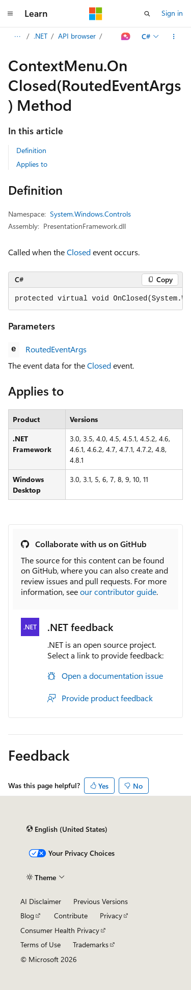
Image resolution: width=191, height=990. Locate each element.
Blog (27, 915)
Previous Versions (100, 901)
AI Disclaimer (40, 901)
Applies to (31, 164)
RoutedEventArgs (56, 349)
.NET (40, 36)
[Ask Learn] (126, 36)
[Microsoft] (95, 13)
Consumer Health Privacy (59, 930)
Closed (79, 252)
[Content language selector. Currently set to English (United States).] (67, 829)
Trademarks (90, 944)
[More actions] (174, 36)
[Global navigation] (10, 14)
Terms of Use (40, 944)
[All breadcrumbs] (17, 36)
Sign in (172, 13)
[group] (95, 299)
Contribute (71, 915)
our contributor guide (118, 591)
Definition (31, 150)
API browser (77, 36)
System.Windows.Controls (90, 214)
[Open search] (147, 14)
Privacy (111, 915)
